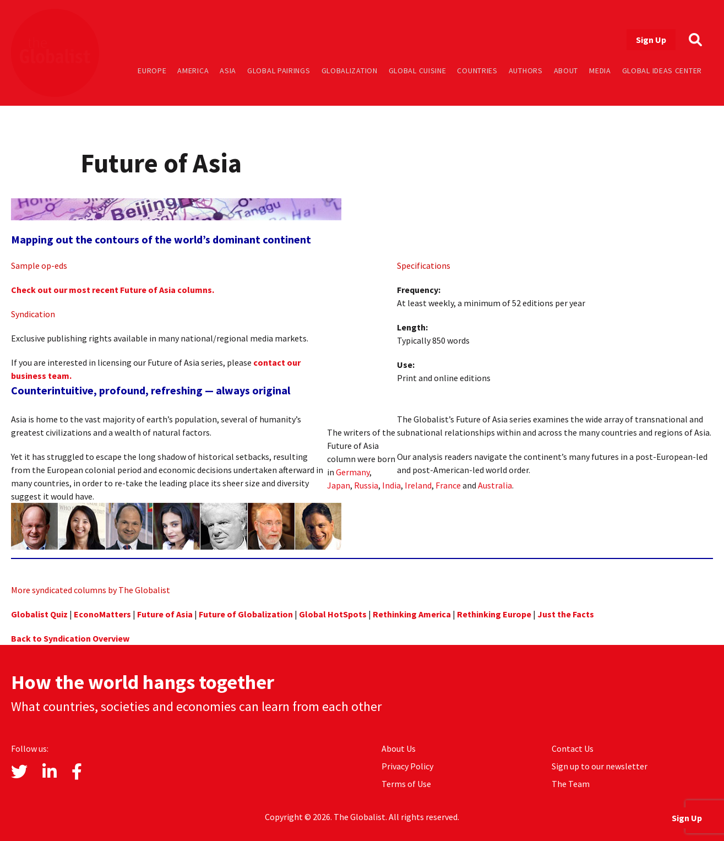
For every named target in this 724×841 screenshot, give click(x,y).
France (448, 485)
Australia (495, 485)
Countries (477, 70)
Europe (152, 70)
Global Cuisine (418, 70)
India (391, 485)
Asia (228, 70)
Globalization (350, 70)
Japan (338, 485)
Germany (352, 472)
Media (600, 70)
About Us (399, 748)
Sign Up (651, 39)
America (193, 70)
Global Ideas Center (662, 70)
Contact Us (573, 748)
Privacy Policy (407, 766)
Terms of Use (406, 783)
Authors (526, 70)
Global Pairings (279, 70)
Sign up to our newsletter (599, 766)
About (566, 70)
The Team (571, 783)
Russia (366, 485)
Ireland (418, 485)
